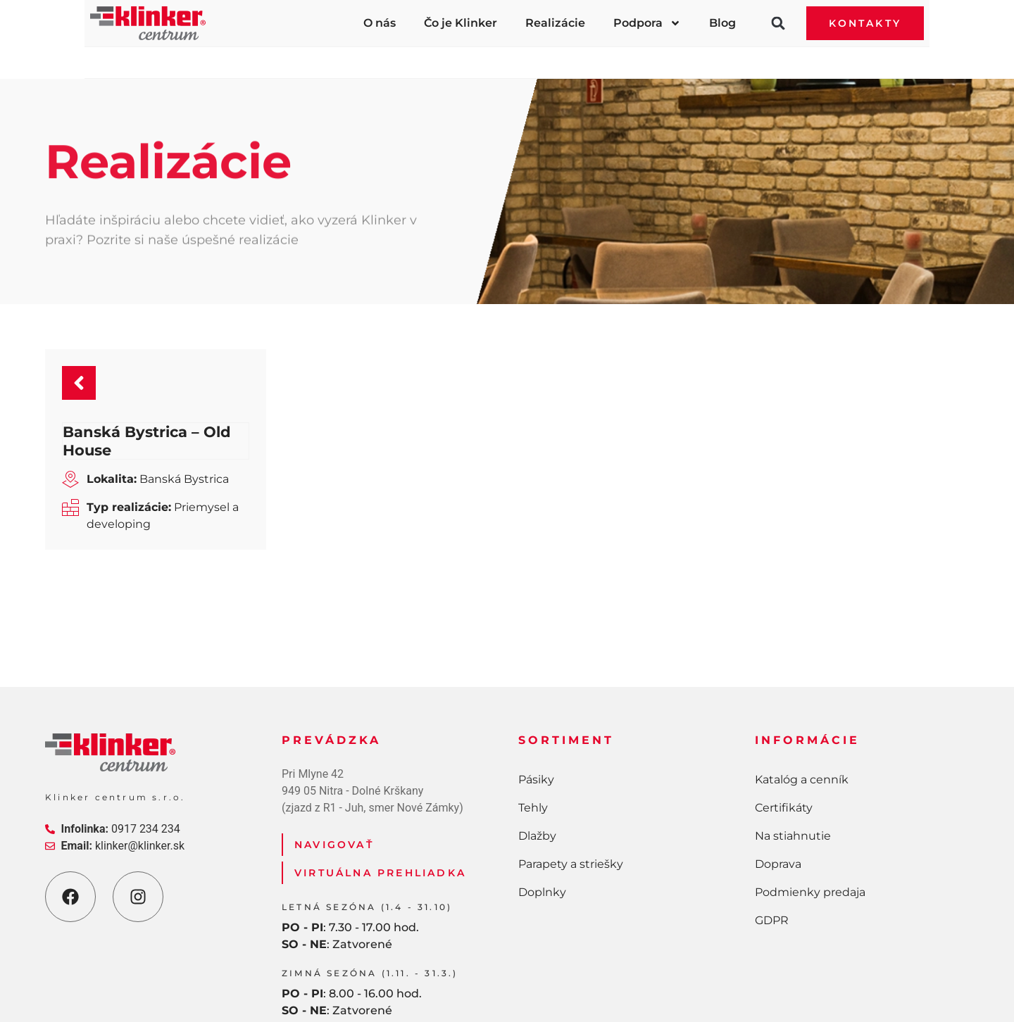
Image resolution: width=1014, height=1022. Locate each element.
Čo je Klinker (460, 23)
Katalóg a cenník (802, 687)
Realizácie (555, 23)
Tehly (343, 55)
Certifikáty (784, 715)
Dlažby (465, 55)
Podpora (647, 23)
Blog (722, 23)
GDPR (772, 828)
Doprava (778, 771)
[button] (778, 23)
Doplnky (785, 55)
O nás (379, 23)
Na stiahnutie (793, 743)
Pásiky (223, 55)
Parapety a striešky (623, 55)
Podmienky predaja (810, 800)
